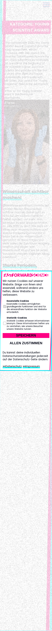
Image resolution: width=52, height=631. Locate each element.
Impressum (32, 366)
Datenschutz (13, 366)
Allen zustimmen (26, 343)
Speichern (26, 335)
